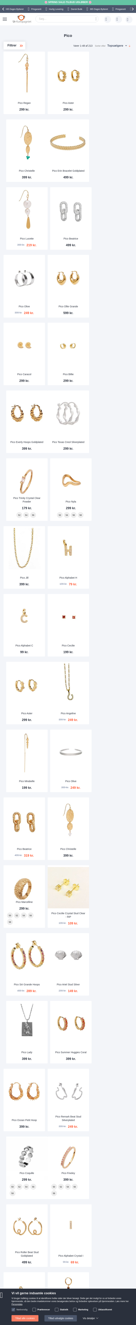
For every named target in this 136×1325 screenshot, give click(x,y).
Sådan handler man (52, 1293)
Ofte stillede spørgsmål (28, 1266)
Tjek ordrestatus (24, 1272)
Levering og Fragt (60, 1261)
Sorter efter (100, 46)
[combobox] (66, 18)
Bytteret (14, 9)
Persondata (47, 1304)
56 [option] (30, 710)
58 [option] (10, 717)
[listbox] (24, 713)
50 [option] (10, 710)
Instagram (89, 1294)
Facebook (89, 1299)
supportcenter (88, 1235)
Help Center (22, 1256)
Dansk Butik (76, 9)
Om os (54, 1256)
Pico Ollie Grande (68, 238)
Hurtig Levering (56, 9)
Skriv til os (21, 1261)
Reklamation (48, 1299)
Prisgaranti (36, 9)
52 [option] (17, 710)
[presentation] (3, 9)
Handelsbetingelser (52, 1309)
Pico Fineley (24, 899)
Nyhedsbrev (22, 1277)
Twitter (87, 1305)
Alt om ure (56, 1272)
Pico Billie (68, 305)
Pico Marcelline (24, 696)
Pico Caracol (24, 305)
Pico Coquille (112, 831)
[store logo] (22, 19)
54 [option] (23, 710)
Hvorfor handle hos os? (63, 1266)
